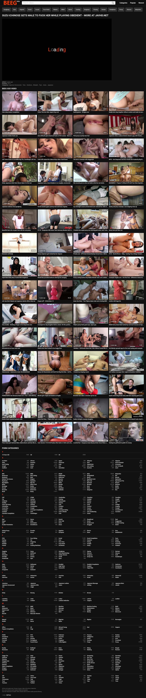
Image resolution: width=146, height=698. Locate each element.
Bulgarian (89, 489)
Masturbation (90, 608)
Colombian (5, 506)
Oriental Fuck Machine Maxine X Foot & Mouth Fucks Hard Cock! (126, 419)
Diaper (4, 521)
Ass (60, 466)
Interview (4, 577)
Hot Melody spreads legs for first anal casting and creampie (125, 348)
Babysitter (138, 9)
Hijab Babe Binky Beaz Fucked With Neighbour (15, 277)
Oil (31, 627)
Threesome (5, 679)
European (61, 532)
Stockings (118, 666)
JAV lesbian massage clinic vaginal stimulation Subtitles (125, 372)
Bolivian (117, 484)
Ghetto (4, 553)
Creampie (4, 510)
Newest (141, 3)
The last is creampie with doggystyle (83, 159)
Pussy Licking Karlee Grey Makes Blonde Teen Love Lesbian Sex (90, 277)
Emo (116, 530)
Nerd (31, 619)
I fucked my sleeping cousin (81, 372)
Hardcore (29, 85)
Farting (4, 540)
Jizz (3, 587)
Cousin (37, 9)
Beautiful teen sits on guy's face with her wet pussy (16, 230)
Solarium (32, 663)
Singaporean (5, 661)
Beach (88, 477)
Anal (88, 462)
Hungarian (5, 569)
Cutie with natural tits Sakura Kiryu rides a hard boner (53, 159)
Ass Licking (90, 466)
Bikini (63, 9)
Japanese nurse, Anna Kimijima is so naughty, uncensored (54, 183)
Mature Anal (5, 610)
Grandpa (4, 556)
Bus (116, 489)
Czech (88, 513)
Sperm (60, 664)
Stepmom (61, 666)
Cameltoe (89, 497)
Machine (61, 606)
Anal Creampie (119, 462)
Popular (133, 3)
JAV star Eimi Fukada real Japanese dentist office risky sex (18, 301)
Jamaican (5, 583)
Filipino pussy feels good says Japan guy (84, 324)
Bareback (4, 477)
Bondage (4, 486)
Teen (24, 85)
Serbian (61, 657)
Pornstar (4, 640)
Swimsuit (33, 670)
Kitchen (61, 593)
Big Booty (4, 481)
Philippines (90, 636)
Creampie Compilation (36, 510)
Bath (31, 477)
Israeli (88, 577)
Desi (14, 9)
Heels (3, 566)
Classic (89, 503)
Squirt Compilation (7, 666)
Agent (60, 461)
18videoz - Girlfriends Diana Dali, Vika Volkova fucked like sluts (90, 348)
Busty (32, 491)
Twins (60, 683)
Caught (117, 499)
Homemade (118, 566)
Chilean (89, 501)
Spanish (4, 664)
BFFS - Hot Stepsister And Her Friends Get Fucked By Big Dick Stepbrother (126, 159)
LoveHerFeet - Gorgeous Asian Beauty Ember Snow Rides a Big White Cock (90, 443)
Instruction (90, 575)
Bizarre (117, 482)
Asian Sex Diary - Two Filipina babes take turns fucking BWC (90, 301)
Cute (60, 513)
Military (117, 610)
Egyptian (61, 530)
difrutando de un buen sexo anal (11, 348)
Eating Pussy (5, 530)
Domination (33, 523)
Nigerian (61, 619)
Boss (88, 486)
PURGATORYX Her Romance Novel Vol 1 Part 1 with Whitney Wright (19, 395)
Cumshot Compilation (8, 513)
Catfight (89, 499)
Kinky (3, 593)
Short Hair (90, 659)
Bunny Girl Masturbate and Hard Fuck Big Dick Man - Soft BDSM (55, 372)
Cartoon (32, 499)
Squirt (117, 664)
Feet (60, 540)
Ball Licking (33, 475)
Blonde (61, 484)
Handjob (61, 564)
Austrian (89, 468)
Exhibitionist (118, 532)
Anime (32, 464)
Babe (88, 474)
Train (116, 681)
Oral (88, 627)
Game (32, 551)
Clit (116, 503)
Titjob (88, 679)
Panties (117, 635)
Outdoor (61, 629)
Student (61, 668)
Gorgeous (87, 9)
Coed (88, 504)
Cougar (32, 508)
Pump (88, 642)
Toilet (116, 679)
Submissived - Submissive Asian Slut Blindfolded (16, 372)
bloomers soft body (7, 254)
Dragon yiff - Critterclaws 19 (46, 301)
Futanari (117, 545)
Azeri (116, 468)
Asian (44, 85)
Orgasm (22, 9)
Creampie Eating (63, 510)
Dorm (60, 523)
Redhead (32, 648)
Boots (60, 486)
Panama (89, 635)
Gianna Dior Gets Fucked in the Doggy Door (50, 348)
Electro (89, 530)
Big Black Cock (91, 479)
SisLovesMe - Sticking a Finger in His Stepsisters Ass (17, 324)
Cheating (32, 501)
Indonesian (33, 575)
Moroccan (118, 612)
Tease (117, 676)
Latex (32, 599)
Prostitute (118, 640)
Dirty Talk (61, 521)
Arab (60, 464)
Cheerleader (62, 501)
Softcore (4, 663)
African (32, 461)
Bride (88, 488)
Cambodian (62, 497)
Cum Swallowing (91, 511)
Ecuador (32, 530)
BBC (3, 474)
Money (89, 612)
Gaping (89, 551)
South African (91, 663)
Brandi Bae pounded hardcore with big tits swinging (52, 277)
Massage (61, 608)
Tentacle (61, 677)
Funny (88, 545)
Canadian (118, 497)
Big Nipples (5, 482)
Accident (4, 461)
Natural (4, 619)
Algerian (117, 461)
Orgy (31, 629)
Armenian (118, 464)
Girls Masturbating (64, 553)
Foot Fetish (46, 9)
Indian (4, 575)
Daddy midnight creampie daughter (83, 419)
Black (3, 484)
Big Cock (89, 481)
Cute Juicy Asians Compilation (10, 112)
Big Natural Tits (119, 481)
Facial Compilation (92, 538)
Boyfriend (33, 488)
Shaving (4, 659)
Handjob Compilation (93, 564)
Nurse (70, 9)
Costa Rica (5, 508)
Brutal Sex (33, 489)
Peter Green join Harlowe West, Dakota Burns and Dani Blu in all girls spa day (19, 443)
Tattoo (32, 676)
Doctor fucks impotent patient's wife (12, 419)
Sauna (60, 655)
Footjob (89, 543)
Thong (117, 677)
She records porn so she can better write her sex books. (89, 183)
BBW (31, 474)
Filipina (4, 542)
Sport (88, 664)
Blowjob (35, 85)
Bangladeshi (90, 475)
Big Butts (33, 481)
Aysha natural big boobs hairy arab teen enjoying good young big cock (126, 395)
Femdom (89, 540)
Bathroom (61, 477)
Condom (61, 506)
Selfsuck (32, 657)
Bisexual (89, 482)
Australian (61, 468)
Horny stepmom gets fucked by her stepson (50, 254)
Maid (116, 606)
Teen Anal (33, 677)
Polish (88, 638)
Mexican (61, 610)
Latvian (89, 599)
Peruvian (61, 636)
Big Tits (32, 482)
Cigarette (33, 503)
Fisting (89, 542)
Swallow (117, 668)
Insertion (61, 575)
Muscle (4, 613)
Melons (32, 610)
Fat (31, 540)
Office (3, 627)
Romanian (5, 649)
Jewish (117, 585)
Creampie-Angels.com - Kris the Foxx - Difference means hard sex (126, 277)
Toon (3, 681)
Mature (55, 9)
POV (31, 635)
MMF (31, 606)
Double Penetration (7, 524)
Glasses (129, 9)
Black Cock (33, 484)
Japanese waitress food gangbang (11, 206)
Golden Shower (63, 555)
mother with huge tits (115, 301)
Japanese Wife (34, 585)
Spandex (117, 663)
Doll (3, 523)
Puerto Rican (34, 642)
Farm (116, 538)
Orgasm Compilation (8, 629)
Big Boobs (118, 479)
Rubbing (89, 649)
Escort (32, 532)
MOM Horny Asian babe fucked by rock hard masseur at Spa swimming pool (126, 324)
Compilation (33, 506)
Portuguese (33, 640)
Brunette (4, 489)
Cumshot (117, 511)
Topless (32, 681)
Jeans (60, 585)
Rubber (61, 649)
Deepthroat (90, 519)
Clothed (32, 504)
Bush (3, 491)
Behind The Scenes (7, 479)
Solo (60, 663)
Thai (88, 677)
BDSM (60, 474)
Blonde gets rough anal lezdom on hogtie (49, 395)
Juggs (32, 587)
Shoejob (32, 659)
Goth (116, 555)
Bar (116, 475)
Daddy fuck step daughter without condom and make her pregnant (126, 112)
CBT (3, 497)
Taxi (60, 676)
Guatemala (5, 558)
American (61, 462)
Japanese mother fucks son (10, 136)
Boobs (32, 486)
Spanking (33, 664)
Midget (89, 610)
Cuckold (4, 511)
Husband (32, 569)
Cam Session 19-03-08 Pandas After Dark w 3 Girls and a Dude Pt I (55, 443)
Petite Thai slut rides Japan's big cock (48, 112)
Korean (104, 9)
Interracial (118, 575)
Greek (60, 556)
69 (59, 455)
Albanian (89, 461)
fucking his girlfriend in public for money (120, 443)
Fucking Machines (35, 545)
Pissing (96, 9)
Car (3, 499)
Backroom (5, 475)
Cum (31, 511)
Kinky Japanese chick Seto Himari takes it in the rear (17, 183)
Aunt (31, 468)
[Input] (68, 3)
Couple (61, 508)
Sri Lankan (33, 666)
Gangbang (6, 9)
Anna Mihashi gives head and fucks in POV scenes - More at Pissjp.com (55, 136)
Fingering (33, 542)
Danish (61, 519)
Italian (117, 577)
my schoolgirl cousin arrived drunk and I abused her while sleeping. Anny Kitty (90, 206)
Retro (60, 648)
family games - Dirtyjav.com (81, 112)
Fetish (117, 540)
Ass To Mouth (119, 466)
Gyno (60, 558)
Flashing (117, 542)
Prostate (89, 640)
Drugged (89, 524)
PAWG (4, 635)
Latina (60, 599)
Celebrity (4, 501)
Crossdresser (119, 510)
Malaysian (5, 608)
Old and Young (63, 627)
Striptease (33, 668)
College (117, 504)
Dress (60, 524)
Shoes (60, 659)
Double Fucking (119, 523)
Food (31, 543)
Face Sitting (33, 538)
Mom (60, 612)
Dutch (117, 524)
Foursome (118, 543)
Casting (78, 9)
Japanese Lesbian (64, 583)
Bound (4, 488)
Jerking (89, 585)
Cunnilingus (33, 513)
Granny (32, 556)
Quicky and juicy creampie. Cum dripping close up (123, 206)
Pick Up (117, 636)
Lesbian (32, 600)
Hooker (4, 568)
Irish (60, 577)
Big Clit (61, 481)
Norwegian (118, 619)
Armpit (4, 466)
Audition (4, 468)
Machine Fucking (92, 606)
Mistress (32, 612)
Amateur (32, 462)
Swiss (88, 670)
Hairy (3, 564)
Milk (3, 612)
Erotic (3, 532)
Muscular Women (35, 613)
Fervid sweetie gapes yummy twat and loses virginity (52, 206)
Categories (123, 3)
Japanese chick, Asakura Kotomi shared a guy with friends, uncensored (126, 136)
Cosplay (117, 506)
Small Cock (90, 661)
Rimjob (117, 648)
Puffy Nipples (62, 642)
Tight (60, 679)
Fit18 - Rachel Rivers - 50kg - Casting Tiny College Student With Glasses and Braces (126, 254)
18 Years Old (5, 455)
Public (4, 642)
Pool (116, 638)
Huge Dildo (90, 568)
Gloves (32, 555)
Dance (32, 519)
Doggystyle (118, 521)
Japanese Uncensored (15, 85)
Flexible (4, 543)
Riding (88, 648)
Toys (40, 85)
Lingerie (89, 600)
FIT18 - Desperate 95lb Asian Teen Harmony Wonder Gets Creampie (55, 230)
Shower (117, 659)
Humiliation (118, 568)
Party (31, 636)
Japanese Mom (119, 583)
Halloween (33, 564)
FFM (3, 538)
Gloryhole (4, 555)
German (117, 551)
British (117, 488)
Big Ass (61, 479)
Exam (88, 532)
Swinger (61, 670)
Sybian (117, 670)
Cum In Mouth (63, 511)
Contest (89, 506)
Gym (31, 558)
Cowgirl (117, 508)
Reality (4, 648)
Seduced (4, 657)
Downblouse (33, 524)
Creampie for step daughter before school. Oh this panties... (54, 324)
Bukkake (61, 489)
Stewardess (90, 666)
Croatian (89, 510)
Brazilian (61, 488)
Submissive (90, 668)
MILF (3, 606)
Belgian (32, 479)
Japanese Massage (92, 583)
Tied (31, 679)
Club (60, 504)
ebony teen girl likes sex (115, 230)
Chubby (4, 503)
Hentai (32, 566)
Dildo (31, 521)
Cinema (61, 503)
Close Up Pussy (6, 504)
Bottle (117, 486)
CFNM (32, 497)
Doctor (89, 521)
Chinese (117, 501)
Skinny (32, 661)
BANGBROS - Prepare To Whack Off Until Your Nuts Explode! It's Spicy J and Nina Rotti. (126, 183)
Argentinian (90, 464)
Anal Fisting (5, 464)
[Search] (113, 3)
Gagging (4, 551)
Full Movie (61, 545)
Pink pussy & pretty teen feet (81, 136)
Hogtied (89, 566)
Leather (117, 599)
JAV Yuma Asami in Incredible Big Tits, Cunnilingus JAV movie (19, 159)
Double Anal (90, 523)
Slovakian (61, 661)
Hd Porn (8, 695)
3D (31, 455)
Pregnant (61, 640)
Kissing (32, 593)
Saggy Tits (5, 655)
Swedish (4, 670)
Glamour (89, 553)
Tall (3, 676)
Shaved (117, 657)
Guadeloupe (118, 556)
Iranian (32, 577)
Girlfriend (33, 553)
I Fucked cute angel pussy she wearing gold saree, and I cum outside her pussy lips (90, 230)
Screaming (90, 655)
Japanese (50, 85)
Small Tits (118, 661)
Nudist (4, 621)
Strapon (4, 668)
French (4, 545)
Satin (31, 655)
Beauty (117, 477)
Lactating (4, 599)
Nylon (60, 621)
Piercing (4, 638)
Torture (61, 681)
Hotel (31, 568)
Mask (32, 608)
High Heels (62, 566)
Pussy (121, 9)
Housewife (62, 568)
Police (60, 638)
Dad (3, 519)
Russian (117, 649)
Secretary (118, 655)
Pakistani (61, 635)
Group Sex (90, 556)
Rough (32, 649)
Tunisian (4, 683)
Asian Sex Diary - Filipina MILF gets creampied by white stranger (55, 419)
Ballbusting (62, 475)
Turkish (32, 683)
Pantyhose (112, 9)
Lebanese (4, 600)
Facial (29, 9)
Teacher (89, 676)
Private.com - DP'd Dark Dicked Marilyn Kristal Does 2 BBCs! (90, 254)
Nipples (89, 619)
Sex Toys (89, 657)
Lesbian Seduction (64, 600)
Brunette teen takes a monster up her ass (84, 395)
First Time (61, 542)
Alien (3, 462)
